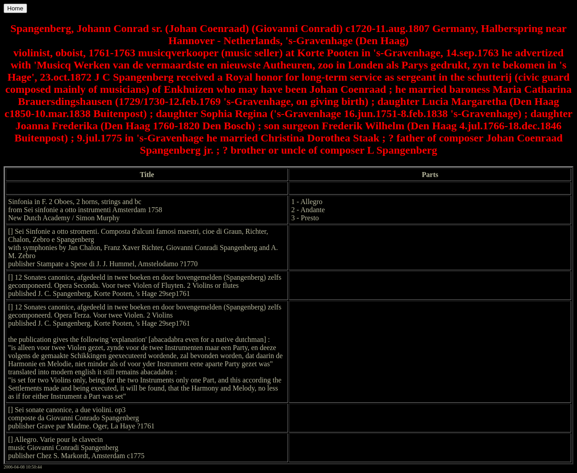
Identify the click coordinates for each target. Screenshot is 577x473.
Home (15, 8)
